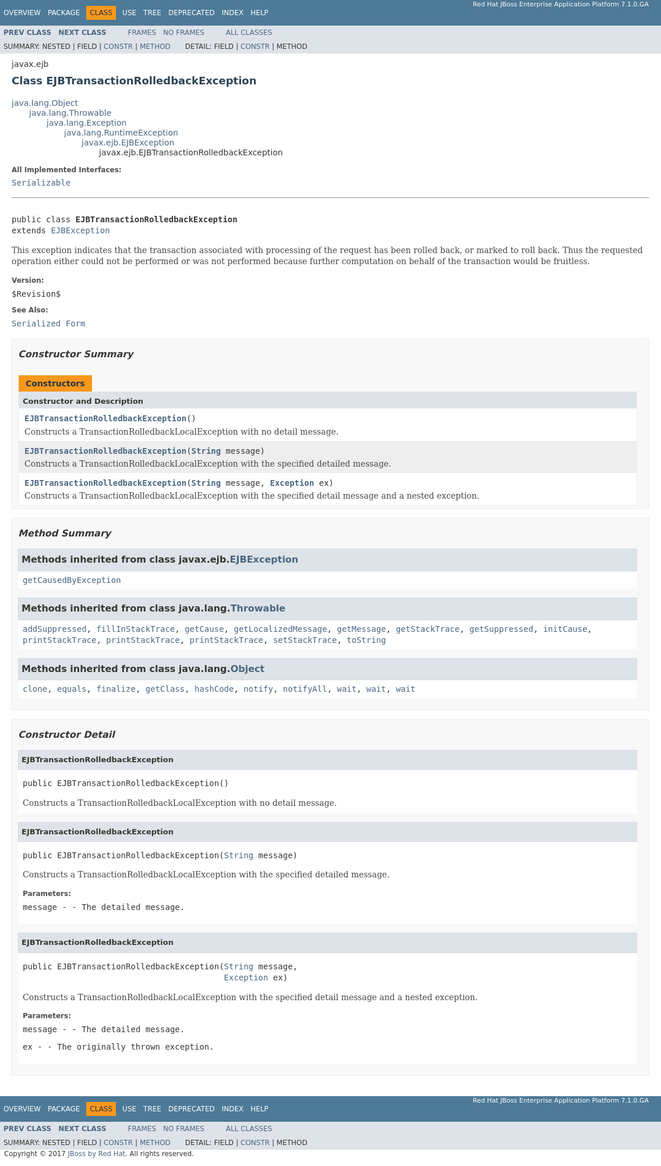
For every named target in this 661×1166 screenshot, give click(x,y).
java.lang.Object (45, 103)
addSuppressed (55, 629)
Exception (292, 483)
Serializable (41, 182)
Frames (142, 33)
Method (155, 46)
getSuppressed (501, 629)
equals (72, 689)
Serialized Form (48, 323)
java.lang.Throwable (70, 113)
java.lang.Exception (86, 122)
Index (233, 13)
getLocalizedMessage (280, 629)
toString (366, 640)
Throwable (258, 608)
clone (35, 689)
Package (64, 13)
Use (129, 13)
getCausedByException (72, 580)
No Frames (183, 33)
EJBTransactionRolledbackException (105, 418)
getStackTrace (428, 629)
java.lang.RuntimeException (121, 132)
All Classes (249, 33)
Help (259, 13)
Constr (118, 46)
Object (248, 668)
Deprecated (191, 13)
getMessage (361, 629)
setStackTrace (305, 640)
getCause (204, 629)
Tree (152, 13)
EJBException (80, 230)
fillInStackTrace (135, 629)
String (206, 451)
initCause (565, 629)
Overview (22, 13)
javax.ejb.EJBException (128, 142)
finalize (115, 689)
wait (347, 689)
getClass (165, 689)
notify (258, 689)
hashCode (214, 689)
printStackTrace (59, 640)
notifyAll (305, 689)
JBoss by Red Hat (96, 1154)
